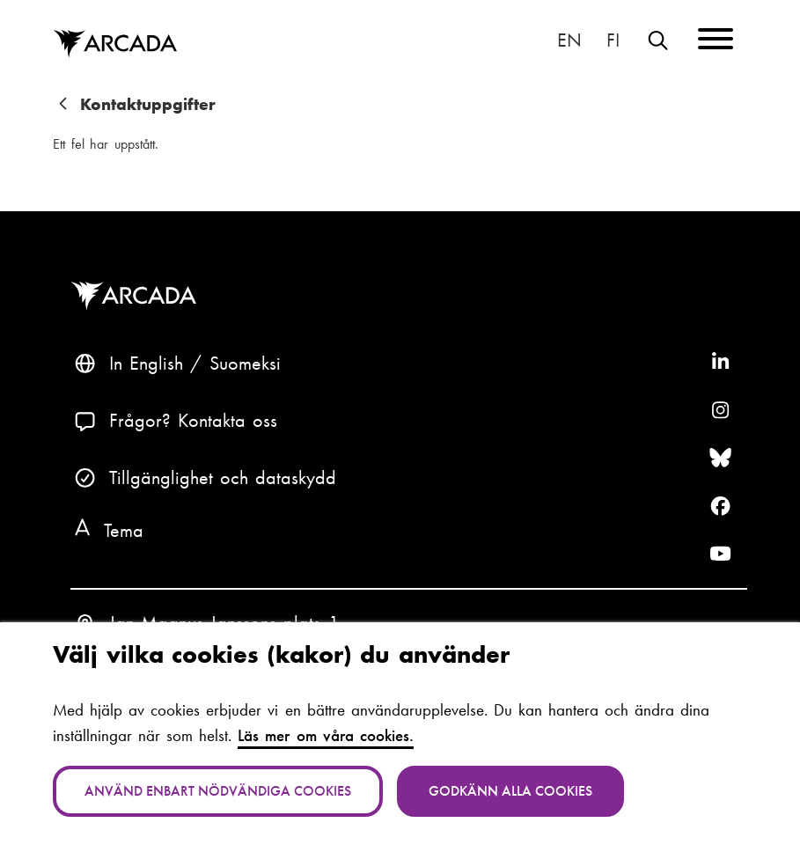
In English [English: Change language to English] (569, 40)
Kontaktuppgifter (148, 104)
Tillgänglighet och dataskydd (223, 478)
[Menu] (715, 42)
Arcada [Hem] (115, 44)
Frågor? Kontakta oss (193, 420)
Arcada (137, 296)
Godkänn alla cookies (510, 791)
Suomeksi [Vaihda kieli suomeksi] (613, 40)
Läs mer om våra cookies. (325, 735)
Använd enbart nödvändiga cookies (217, 791)
